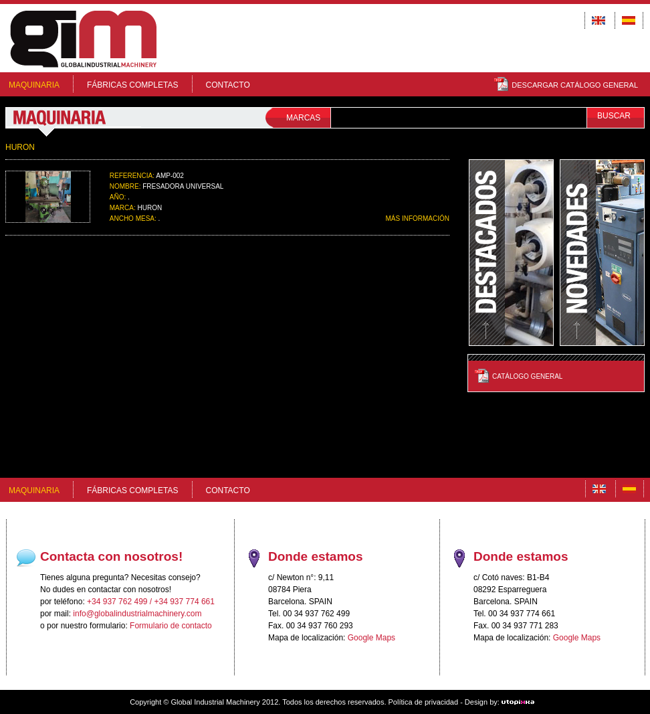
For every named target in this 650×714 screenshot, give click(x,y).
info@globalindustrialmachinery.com (137, 613)
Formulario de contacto (171, 625)
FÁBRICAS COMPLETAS (132, 85)
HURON (20, 147)
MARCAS (303, 117)
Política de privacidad (424, 702)
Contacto (228, 85)
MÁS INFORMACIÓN (417, 218)
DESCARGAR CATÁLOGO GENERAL (566, 85)
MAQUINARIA (34, 85)
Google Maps (371, 637)
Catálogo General (527, 376)
